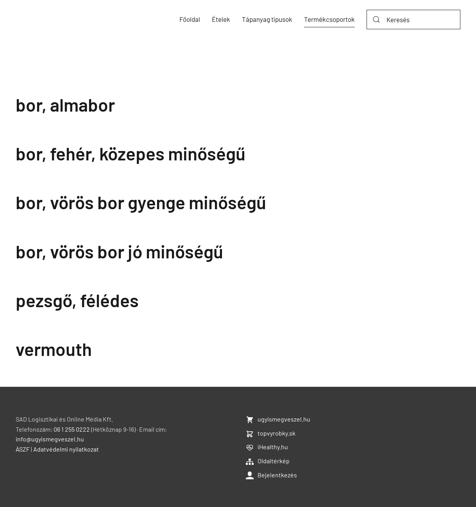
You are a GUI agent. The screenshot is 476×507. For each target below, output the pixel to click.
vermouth (54, 348)
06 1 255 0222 (72, 429)
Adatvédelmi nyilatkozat (66, 449)
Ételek (221, 19)
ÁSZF (23, 449)
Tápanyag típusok (267, 19)
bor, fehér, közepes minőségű (130, 153)
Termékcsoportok (329, 19)
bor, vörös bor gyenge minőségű (141, 202)
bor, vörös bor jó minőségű (119, 251)
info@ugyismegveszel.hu (50, 439)
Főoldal (189, 19)
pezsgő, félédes (77, 300)
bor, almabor (65, 104)
